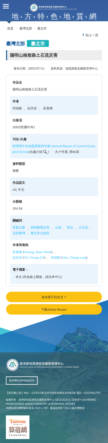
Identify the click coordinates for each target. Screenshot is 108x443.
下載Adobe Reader (54, 309)
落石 (70, 227)
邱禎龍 (55, 257)
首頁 (10, 28)
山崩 (58, 227)
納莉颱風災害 (40, 227)
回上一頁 (92, 35)
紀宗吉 (17, 257)
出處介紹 (38, 151)
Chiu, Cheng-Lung (74, 257)
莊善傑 (17, 252)
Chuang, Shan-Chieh (38, 252)
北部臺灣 (19, 233)
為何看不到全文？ (54, 297)
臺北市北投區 (40, 233)
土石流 (83, 227)
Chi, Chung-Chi (34, 257)
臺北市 (42, 28)
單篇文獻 (19, 227)
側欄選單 (6, 6)
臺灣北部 (25, 28)
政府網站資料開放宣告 (22, 380)
